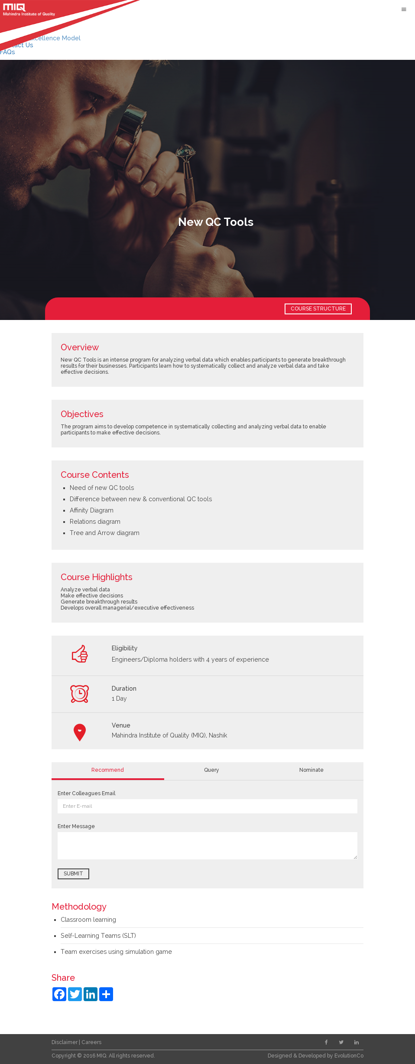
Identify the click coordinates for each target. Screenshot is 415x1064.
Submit (73, 874)
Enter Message (76, 826)
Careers (91, 1042)
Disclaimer (65, 1042)
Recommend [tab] (107, 770)
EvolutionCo (348, 1056)
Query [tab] (211, 770)
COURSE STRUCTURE (318, 309)
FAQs (7, 52)
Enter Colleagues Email (86, 793)
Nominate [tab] (311, 770)
